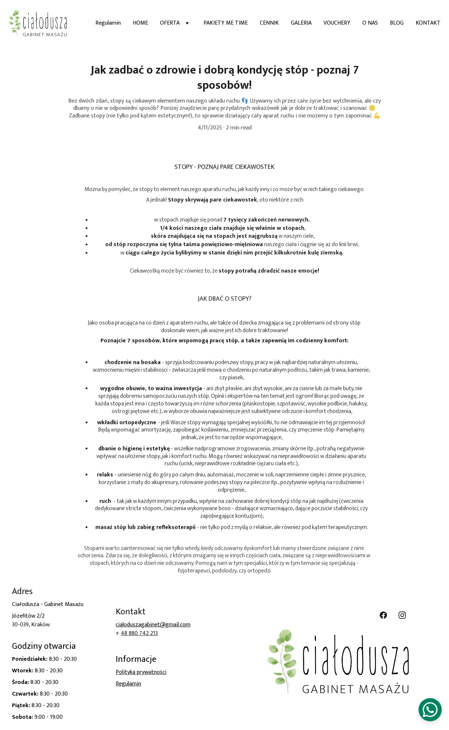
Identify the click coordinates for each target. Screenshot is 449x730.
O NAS (370, 23)
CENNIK (269, 23)
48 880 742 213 (139, 633)
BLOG (397, 23)
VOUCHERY (337, 23)
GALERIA (301, 23)
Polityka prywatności (141, 672)
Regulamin (108, 23)
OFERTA (170, 23)
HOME (140, 23)
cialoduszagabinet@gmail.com (153, 625)
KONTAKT (428, 23)
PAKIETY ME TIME (225, 23)
